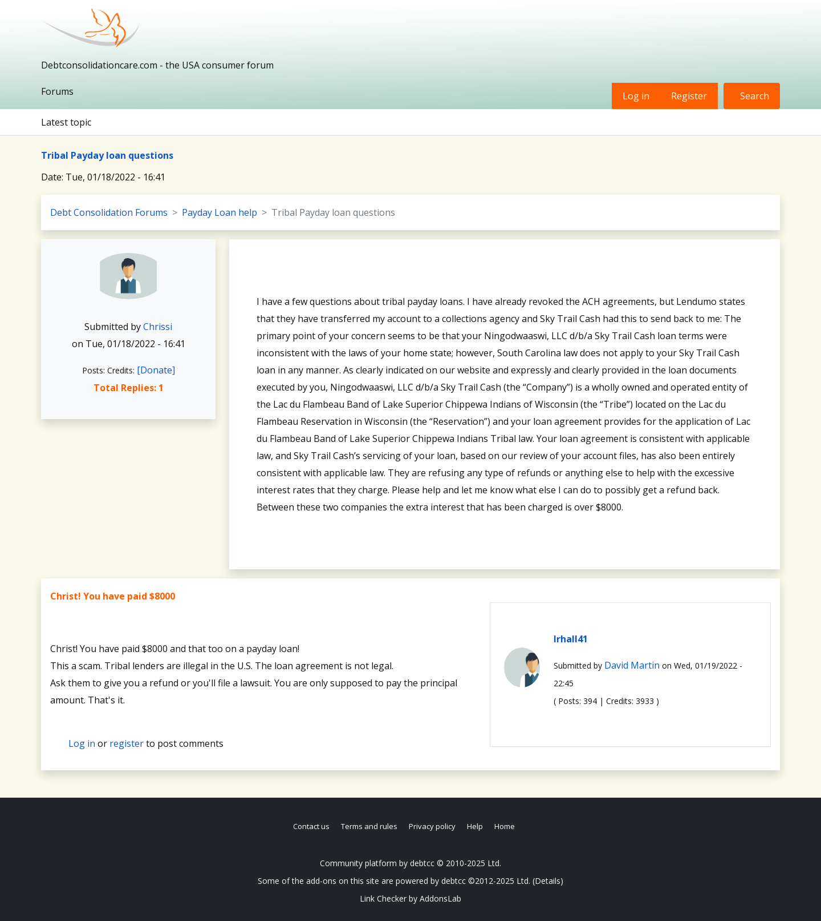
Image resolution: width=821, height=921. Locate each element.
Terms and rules (369, 826)
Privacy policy (432, 826)
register (126, 743)
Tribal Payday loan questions (107, 155)
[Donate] (156, 370)
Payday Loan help (219, 212)
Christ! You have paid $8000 (112, 596)
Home (504, 826)
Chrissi (157, 326)
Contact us (311, 826)
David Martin (632, 665)
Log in (636, 96)
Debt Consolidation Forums (109, 212)
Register (689, 96)
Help (475, 826)
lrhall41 (571, 639)
